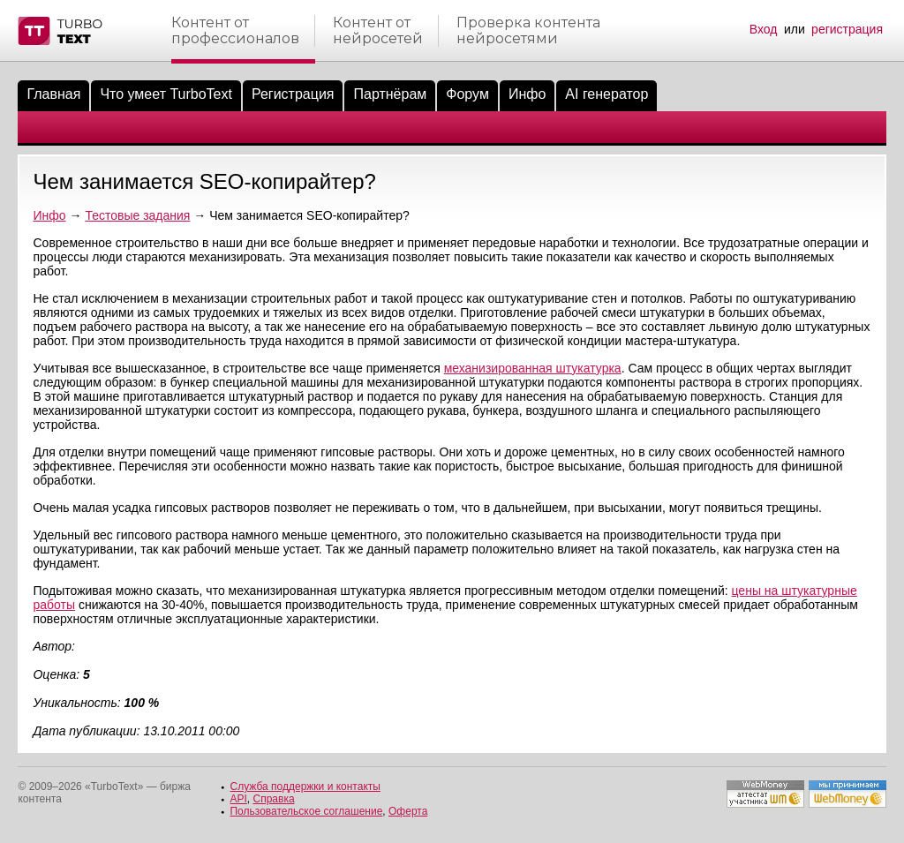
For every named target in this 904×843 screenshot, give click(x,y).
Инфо (527, 94)
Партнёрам (389, 94)
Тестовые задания (137, 215)
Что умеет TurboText (166, 94)
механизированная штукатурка (533, 368)
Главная (53, 94)
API (238, 799)
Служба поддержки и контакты (305, 786)
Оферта (407, 811)
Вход (764, 29)
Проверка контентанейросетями (528, 31)
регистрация (847, 29)
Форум (467, 94)
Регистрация (293, 94)
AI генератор (606, 94)
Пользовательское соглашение (306, 811)
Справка (274, 799)
